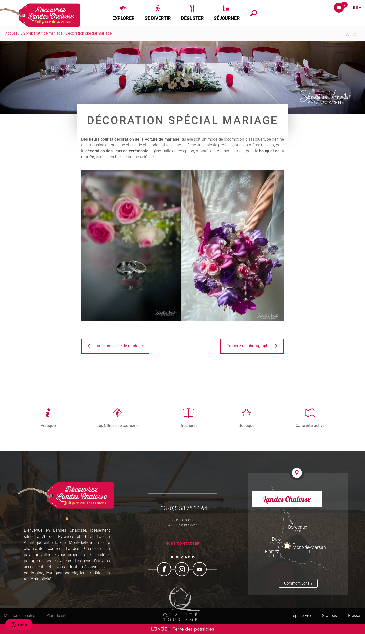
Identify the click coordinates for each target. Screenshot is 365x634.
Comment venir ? (298, 583)
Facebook (164, 569)
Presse (354, 615)
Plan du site (56, 615)
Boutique (246, 425)
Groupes (329, 615)
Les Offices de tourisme (117, 425)
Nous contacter (182, 543)
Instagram (182, 569)
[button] (123, 13)
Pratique (48, 425)
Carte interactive (310, 425)
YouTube (200, 569)
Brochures (188, 425)
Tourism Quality (182, 604)
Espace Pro (301, 615)
